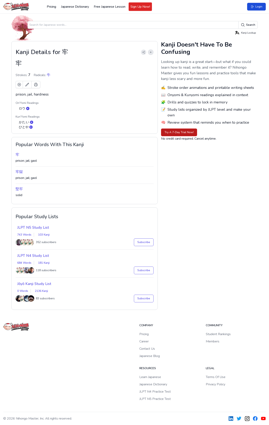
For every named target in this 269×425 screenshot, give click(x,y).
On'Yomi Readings (27, 103)
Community (214, 325)
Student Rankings (218, 334)
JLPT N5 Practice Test (155, 399)
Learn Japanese (150, 377)
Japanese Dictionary (75, 6)
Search (248, 25)
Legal (210, 368)
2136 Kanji (41, 291)
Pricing (51, 6)
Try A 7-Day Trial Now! (179, 132)
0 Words (22, 291)
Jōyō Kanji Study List (34, 283)
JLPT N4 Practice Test (155, 391)
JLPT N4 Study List (33, 255)
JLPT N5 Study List (33, 227)
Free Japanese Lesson (109, 6)
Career (144, 341)
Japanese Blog (149, 356)
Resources (147, 368)
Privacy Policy (215, 384)
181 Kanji (44, 263)
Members (212, 341)
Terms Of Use (215, 377)
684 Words (24, 263)
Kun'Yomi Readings (28, 117)
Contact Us (147, 348)
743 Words (24, 235)
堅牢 (19, 189)
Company (146, 325)
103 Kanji (44, 235)
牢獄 (19, 171)
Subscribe (143, 242)
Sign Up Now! (140, 6)
